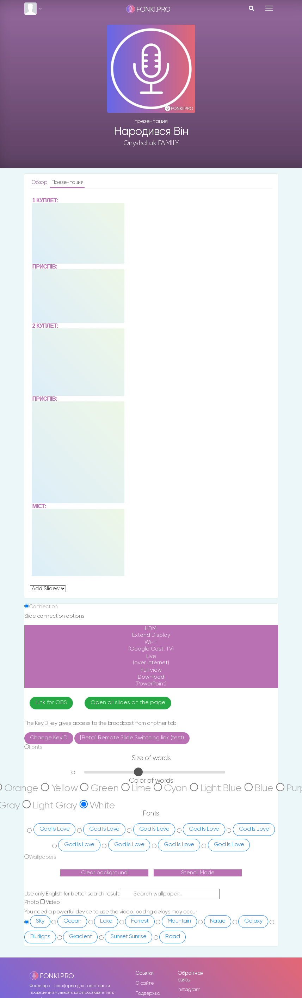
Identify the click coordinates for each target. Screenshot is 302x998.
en (72, 971)
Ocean (72, 861)
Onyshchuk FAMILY (151, 143)
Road (172, 877)
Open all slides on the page (128, 643)
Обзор (40, 182)
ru (71, 958)
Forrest (140, 861)
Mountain (179, 861)
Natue (218, 861)
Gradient (80, 877)
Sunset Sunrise (128, 877)
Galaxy (253, 861)
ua (72, 964)
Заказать (145, 951)
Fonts (36, 687)
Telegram (188, 940)
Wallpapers (42, 797)
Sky (40, 861)
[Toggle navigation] (269, 8)
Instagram (189, 930)
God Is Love (54, 769)
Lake (106, 861)
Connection (43, 547)
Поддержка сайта (147, 937)
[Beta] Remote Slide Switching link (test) (132, 678)
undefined (48, 529)
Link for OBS (51, 643)
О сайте (144, 923)
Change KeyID (49, 678)
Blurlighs (40, 877)
